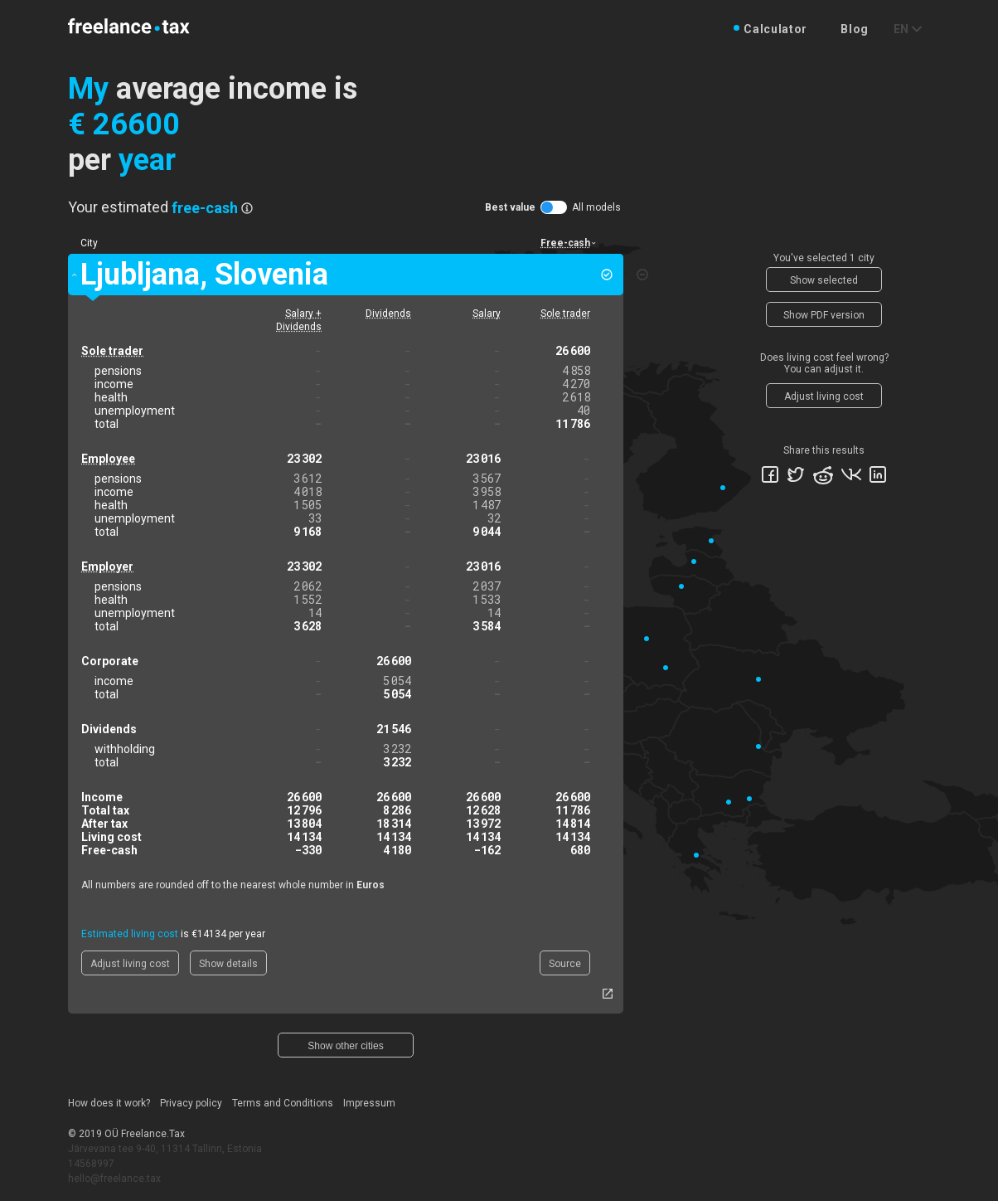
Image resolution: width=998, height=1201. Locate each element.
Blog (855, 29)
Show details (228, 964)
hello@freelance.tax (114, 1178)
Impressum (369, 1103)
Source (565, 964)
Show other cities (345, 1046)
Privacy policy (191, 1103)
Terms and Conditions (282, 1103)
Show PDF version (824, 315)
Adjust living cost (130, 964)
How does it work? (109, 1103)
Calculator (775, 29)
